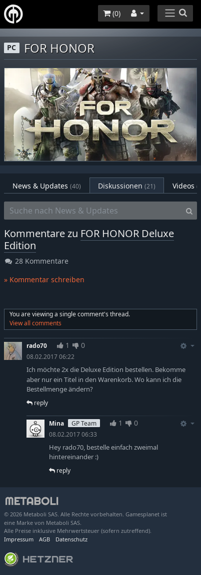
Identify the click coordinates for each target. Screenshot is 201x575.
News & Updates (46, 185)
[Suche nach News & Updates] (93, 211)
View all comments (36, 323)
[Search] (189, 211)
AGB (44, 539)
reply (37, 403)
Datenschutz (72, 539)
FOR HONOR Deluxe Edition (89, 239)
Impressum (19, 539)
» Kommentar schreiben (44, 279)
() (111, 13)
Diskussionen (127, 185)
